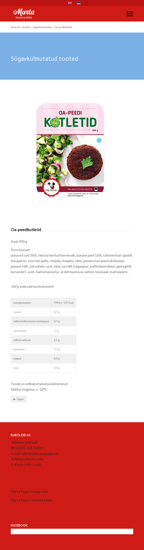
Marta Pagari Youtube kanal (31, 500)
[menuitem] (127, 13)
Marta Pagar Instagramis (29, 491)
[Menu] (127, 13)
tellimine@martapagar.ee (40, 453)
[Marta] (60, 13)
